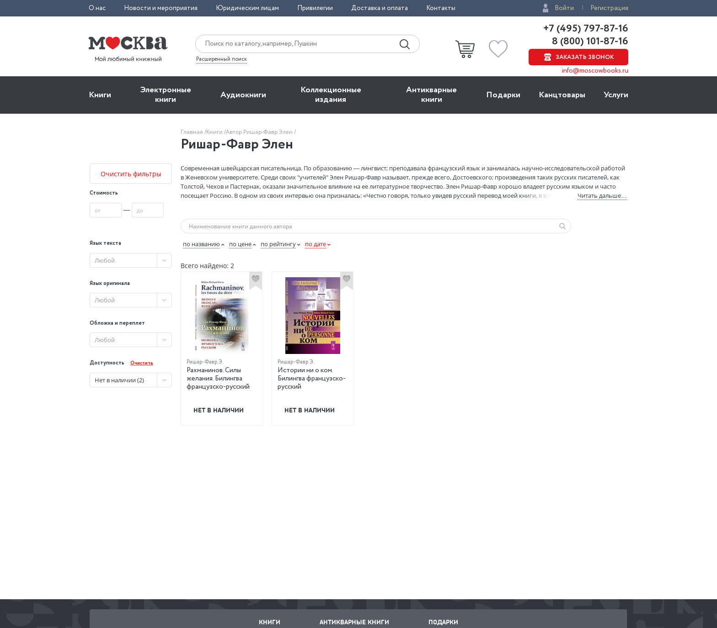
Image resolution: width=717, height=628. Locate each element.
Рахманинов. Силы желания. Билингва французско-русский (218, 378)
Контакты (440, 8)
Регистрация (609, 8)
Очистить (141, 363)
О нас (97, 8)
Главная (192, 132)
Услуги (616, 95)
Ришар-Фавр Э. (205, 362)
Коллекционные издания (330, 95)
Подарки (503, 95)
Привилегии (315, 8)
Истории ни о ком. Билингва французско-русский (312, 378)
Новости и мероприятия (161, 8)
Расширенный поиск (221, 59)
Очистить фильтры (131, 173)
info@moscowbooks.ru (595, 70)
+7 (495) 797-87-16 (585, 28)
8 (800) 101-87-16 (589, 41)
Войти (564, 8)
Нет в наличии (218, 410)
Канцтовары (562, 95)
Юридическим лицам (247, 8)
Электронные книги (165, 95)
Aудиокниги (243, 95)
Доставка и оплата (379, 8)
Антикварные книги (431, 95)
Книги (100, 95)
